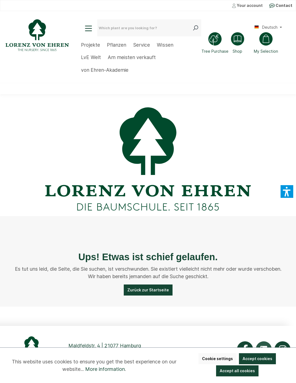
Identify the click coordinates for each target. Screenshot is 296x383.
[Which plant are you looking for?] (145, 27)
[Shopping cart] (266, 44)
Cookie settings (217, 358)
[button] (287, 191)
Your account (247, 5)
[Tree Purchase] (215, 44)
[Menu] (88, 28)
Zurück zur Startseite (148, 290)
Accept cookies (257, 358)
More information (105, 369)
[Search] (196, 27)
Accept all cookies (237, 370)
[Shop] (237, 44)
